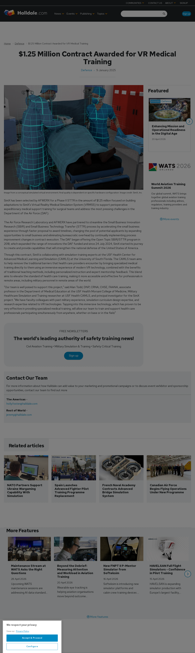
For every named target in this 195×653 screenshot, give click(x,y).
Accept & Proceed (32, 647)
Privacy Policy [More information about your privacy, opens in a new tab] (22, 640)
